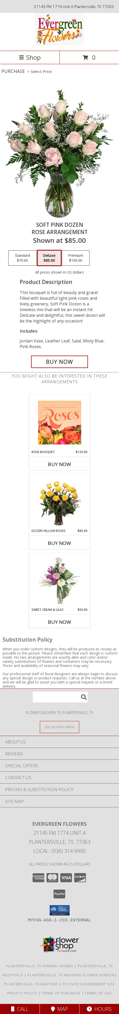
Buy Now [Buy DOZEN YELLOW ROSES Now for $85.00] (59, 543)
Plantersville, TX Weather (31, 984)
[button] (60, 910)
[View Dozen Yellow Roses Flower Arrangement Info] (59, 501)
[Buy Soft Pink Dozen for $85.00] (59, 362)
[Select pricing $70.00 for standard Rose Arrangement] (22, 258)
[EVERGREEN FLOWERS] (59, 43)
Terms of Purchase (60, 993)
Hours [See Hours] (99, 1008)
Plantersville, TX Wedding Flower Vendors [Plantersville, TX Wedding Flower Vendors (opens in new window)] (72, 975)
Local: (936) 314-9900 (59, 850)
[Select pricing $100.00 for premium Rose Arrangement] (75, 258)
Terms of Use (98, 993)
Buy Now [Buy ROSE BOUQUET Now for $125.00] (59, 464)
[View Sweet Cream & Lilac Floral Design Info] (59, 580)
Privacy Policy (22, 993)
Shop (30, 57)
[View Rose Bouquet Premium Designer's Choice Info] (59, 422)
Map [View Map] (59, 1008)
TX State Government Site (88, 984)
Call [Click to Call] (19, 1008)
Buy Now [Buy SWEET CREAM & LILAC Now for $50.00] (59, 622)
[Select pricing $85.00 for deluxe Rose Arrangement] (49, 258)
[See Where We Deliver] (59, 726)
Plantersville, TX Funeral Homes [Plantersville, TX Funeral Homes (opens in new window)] (39, 966)
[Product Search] (60, 697)
